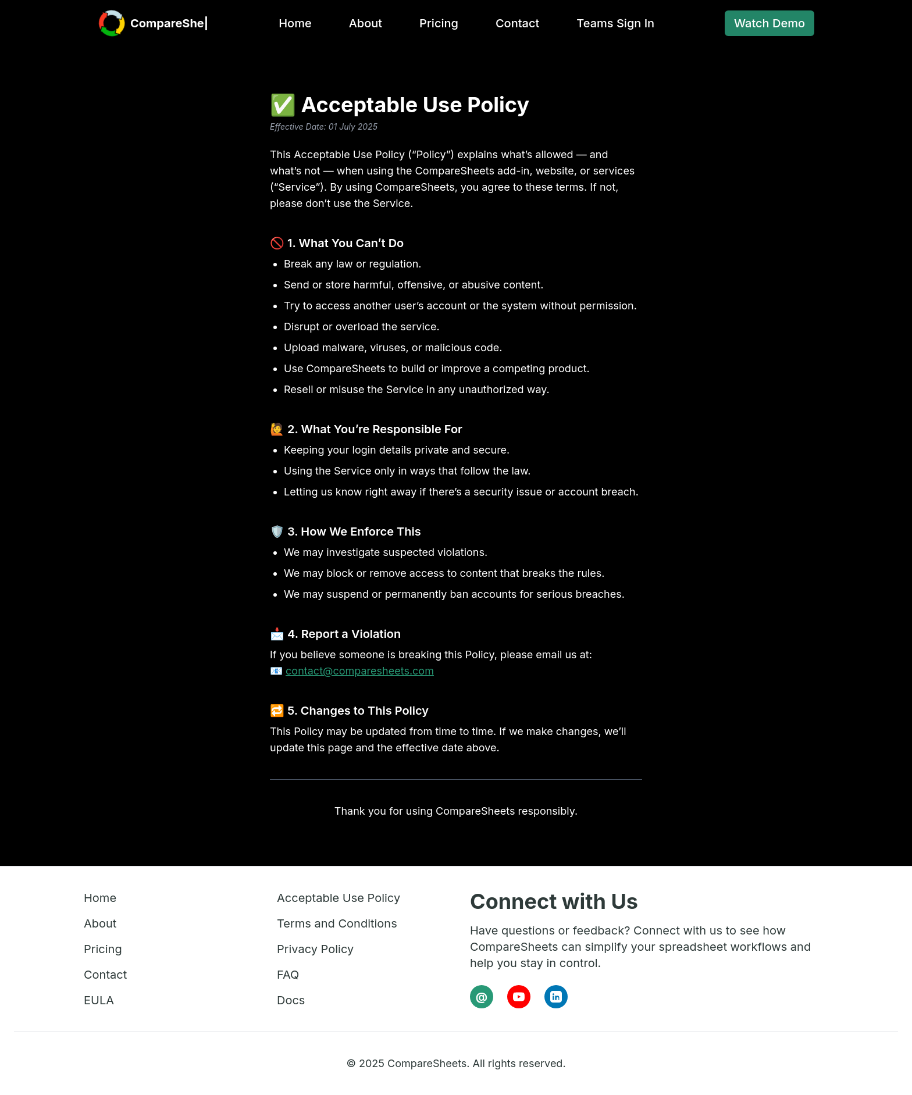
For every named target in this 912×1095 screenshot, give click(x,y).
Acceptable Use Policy (338, 898)
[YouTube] (518, 996)
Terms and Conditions (337, 923)
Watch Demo (769, 23)
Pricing (435, 23)
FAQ (288, 975)
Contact (514, 23)
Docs (291, 1000)
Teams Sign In (612, 23)
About (362, 23)
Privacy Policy (315, 949)
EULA (99, 1000)
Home (291, 23)
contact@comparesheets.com (360, 671)
